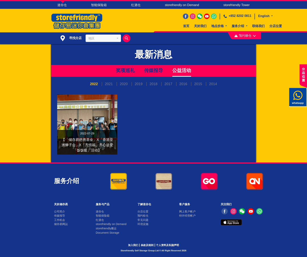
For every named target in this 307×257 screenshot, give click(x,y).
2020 (124, 84)
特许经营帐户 (187, 215)
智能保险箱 (99, 5)
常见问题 (142, 219)
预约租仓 (142, 215)
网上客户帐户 (187, 211)
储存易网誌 (61, 224)
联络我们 (258, 26)
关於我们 (200, 26)
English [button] (264, 16)
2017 (168, 84)
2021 (109, 84)
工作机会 (59, 219)
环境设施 (142, 224)
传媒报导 (153, 70)
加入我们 (133, 245)
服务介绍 (238, 26)
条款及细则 (147, 245)
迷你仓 (62, 5)
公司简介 (59, 211)
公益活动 (181, 70)
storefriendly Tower (236, 5)
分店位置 (275, 26)
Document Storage (107, 232)
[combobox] (103, 38)
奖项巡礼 (125, 70)
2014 (213, 84)
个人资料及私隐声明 (167, 245)
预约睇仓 (245, 35)
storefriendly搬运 (106, 228)
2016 (183, 84)
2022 (94, 84)
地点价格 (218, 26)
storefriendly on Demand (182, 5)
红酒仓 (136, 5)
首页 (186, 26)
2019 (139, 84)
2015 (198, 84)
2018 (154, 84)
